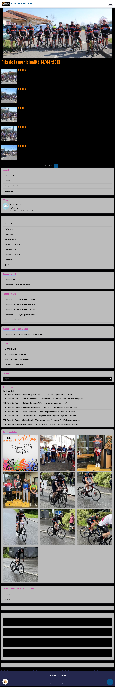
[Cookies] (5, 682)
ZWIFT (7, 265)
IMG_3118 (21, 127)
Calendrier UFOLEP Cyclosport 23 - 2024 (20, 304)
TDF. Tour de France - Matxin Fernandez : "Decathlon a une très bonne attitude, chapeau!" (43, 399)
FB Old (7, 181)
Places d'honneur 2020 (13, 244)
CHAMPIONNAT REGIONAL (14, 364)
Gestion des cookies (57, 684)
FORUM (7, 599)
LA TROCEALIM (10, 349)
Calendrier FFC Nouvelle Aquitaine (17, 285)
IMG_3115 (21, 70)
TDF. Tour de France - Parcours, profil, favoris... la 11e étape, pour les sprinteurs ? (39, 394)
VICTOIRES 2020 (11, 239)
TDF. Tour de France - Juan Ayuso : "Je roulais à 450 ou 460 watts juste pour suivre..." (41, 424)
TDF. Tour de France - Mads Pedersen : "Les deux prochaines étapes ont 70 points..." (40, 411)
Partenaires (9, 229)
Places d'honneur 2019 (13, 255)
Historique (9, 234)
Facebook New (10, 176)
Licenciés (8, 260)
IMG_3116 (21, 89)
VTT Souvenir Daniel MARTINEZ (16, 354)
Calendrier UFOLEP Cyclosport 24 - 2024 (20, 315)
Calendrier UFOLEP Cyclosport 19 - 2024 (20, 310)
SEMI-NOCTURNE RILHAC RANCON (17, 359)
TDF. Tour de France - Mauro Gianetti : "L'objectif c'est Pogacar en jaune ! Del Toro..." (40, 416)
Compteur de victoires (13, 186)
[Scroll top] (110, 682)
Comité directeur (11, 224)
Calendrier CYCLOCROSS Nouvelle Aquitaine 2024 (23, 334)
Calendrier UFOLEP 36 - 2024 (15, 320)
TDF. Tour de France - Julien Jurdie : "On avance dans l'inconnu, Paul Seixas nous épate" (42, 420)
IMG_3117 (21, 108)
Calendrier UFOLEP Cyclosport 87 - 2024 (20, 299)
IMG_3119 (21, 146)
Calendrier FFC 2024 (12, 279)
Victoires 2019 (10, 250)
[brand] (17, 4)
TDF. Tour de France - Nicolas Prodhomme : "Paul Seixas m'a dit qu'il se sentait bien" (40, 407)
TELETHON (9, 594)
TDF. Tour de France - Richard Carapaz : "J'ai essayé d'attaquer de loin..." (35, 403)
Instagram (9, 191)
